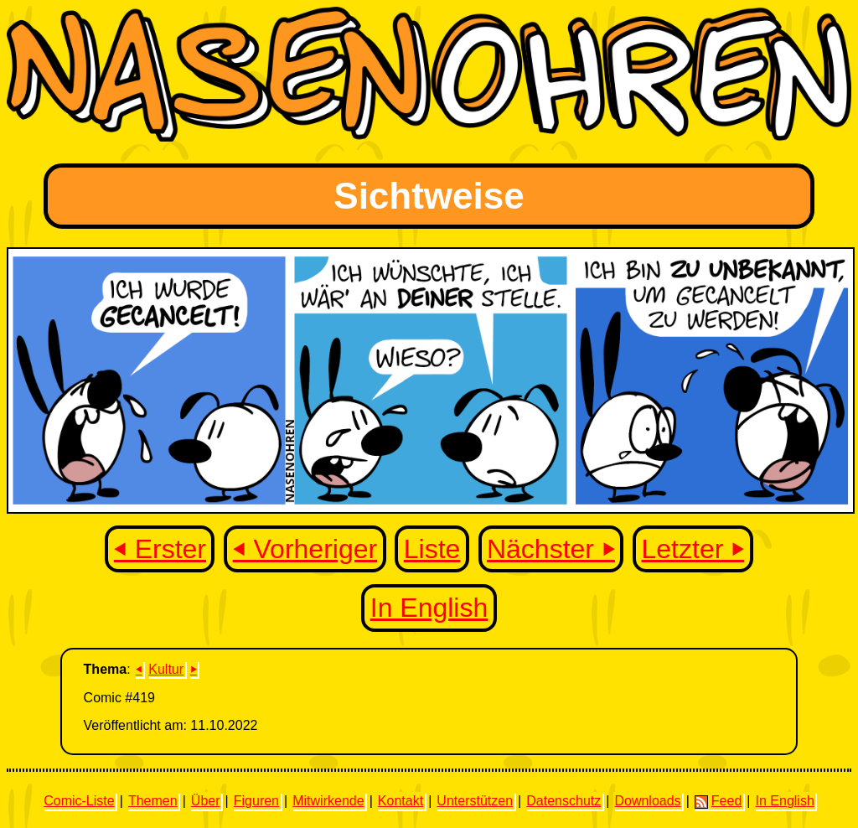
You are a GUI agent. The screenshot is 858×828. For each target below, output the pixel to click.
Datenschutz (563, 801)
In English (429, 608)
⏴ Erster (160, 549)
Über (205, 801)
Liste (432, 549)
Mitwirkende (328, 801)
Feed (718, 801)
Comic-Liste (79, 801)
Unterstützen (475, 801)
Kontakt (400, 801)
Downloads (647, 801)
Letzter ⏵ (693, 549)
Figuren (256, 801)
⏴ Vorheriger (305, 549)
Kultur (165, 669)
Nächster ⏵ (551, 549)
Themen (153, 801)
